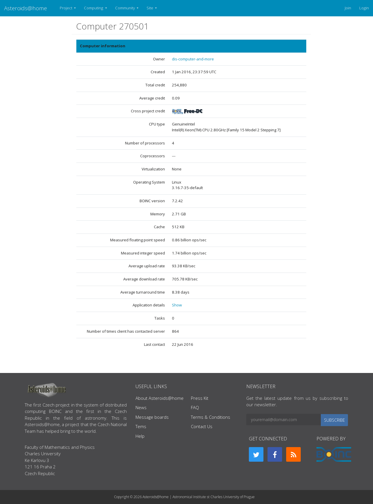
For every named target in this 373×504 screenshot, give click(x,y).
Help (140, 436)
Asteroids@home (25, 8)
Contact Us (201, 426)
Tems (141, 426)
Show (177, 305)
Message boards (152, 417)
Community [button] (125, 8)
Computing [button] (94, 8)
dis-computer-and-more (193, 59)
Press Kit (199, 398)
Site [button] (150, 8)
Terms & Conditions (210, 417)
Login (364, 8)
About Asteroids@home (160, 398)
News (141, 407)
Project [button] (66, 8)
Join (348, 8)
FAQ (195, 407)
